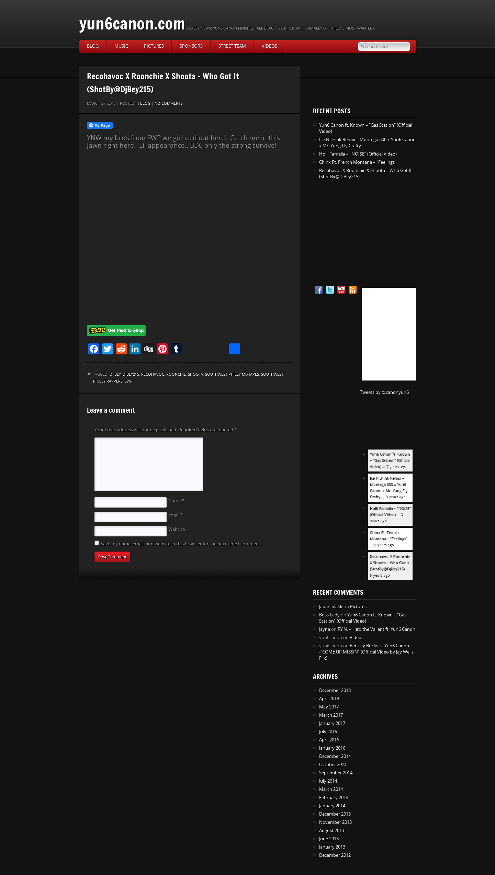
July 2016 (328, 731)
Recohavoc (152, 374)
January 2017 (332, 723)
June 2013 (329, 838)
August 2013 (331, 830)
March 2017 (331, 715)
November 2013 (335, 822)
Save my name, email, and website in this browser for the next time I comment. (181, 543)
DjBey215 (131, 374)
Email (175, 515)
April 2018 (329, 698)
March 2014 (331, 789)
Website (176, 529)
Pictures (154, 46)
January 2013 (332, 847)
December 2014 (335, 756)
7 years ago (396, 466)
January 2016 (332, 748)
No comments (169, 103)
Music (121, 46)
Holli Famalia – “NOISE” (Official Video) (358, 154)
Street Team (232, 46)
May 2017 (329, 706)
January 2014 (332, 805)
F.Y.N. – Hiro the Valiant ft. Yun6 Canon (376, 629)
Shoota (195, 374)
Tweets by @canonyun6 (384, 392)
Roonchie (176, 374)
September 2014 (335, 772)
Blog (93, 46)
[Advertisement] (142, 185)
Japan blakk (330, 606)
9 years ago (384, 545)
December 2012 (335, 855)
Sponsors (191, 46)
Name (176, 500)
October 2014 (333, 764)
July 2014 (328, 781)
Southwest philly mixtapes (232, 374)
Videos (269, 46)
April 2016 (329, 739)
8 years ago (395, 497)
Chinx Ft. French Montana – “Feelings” (357, 162)
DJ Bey (115, 374)
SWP (129, 381)
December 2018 (335, 690)
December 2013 (335, 814)
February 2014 (333, 797)
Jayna (324, 629)
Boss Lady (329, 614)
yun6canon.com (132, 23)
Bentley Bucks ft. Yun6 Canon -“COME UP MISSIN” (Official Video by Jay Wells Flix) (366, 652)
